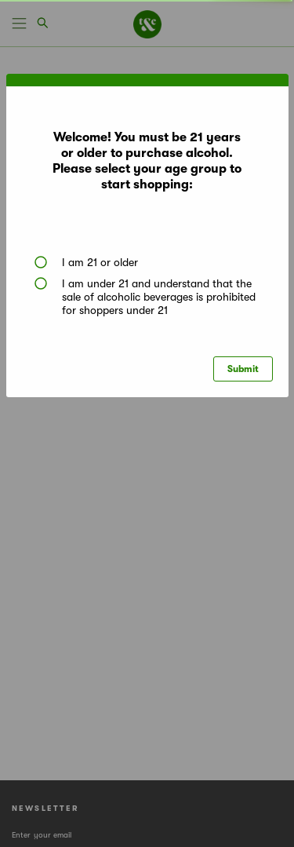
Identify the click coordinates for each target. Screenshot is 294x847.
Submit (243, 368)
